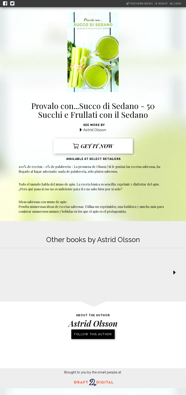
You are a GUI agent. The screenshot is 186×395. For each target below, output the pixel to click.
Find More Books (139, 3)
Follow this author (93, 334)
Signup (161, 3)
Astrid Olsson (94, 130)
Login (175, 3)
